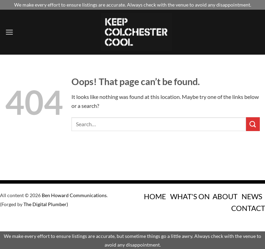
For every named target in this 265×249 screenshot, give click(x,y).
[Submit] (253, 124)
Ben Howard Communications (74, 195)
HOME (155, 196)
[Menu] (9, 32)
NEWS (252, 196)
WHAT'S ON (190, 196)
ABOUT (225, 196)
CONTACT (248, 208)
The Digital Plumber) (45, 204)
